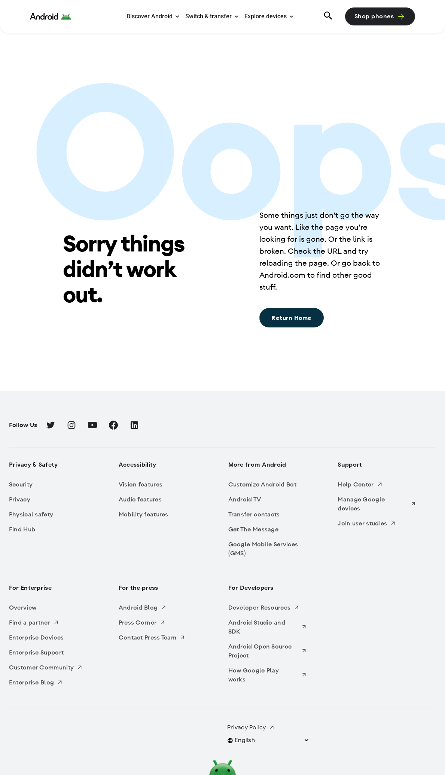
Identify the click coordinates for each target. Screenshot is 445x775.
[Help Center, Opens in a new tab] (377, 484)
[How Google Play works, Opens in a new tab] (267, 675)
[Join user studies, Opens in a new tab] (377, 523)
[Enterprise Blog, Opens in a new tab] (48, 682)
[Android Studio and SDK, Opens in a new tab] (267, 627)
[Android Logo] (50, 16)
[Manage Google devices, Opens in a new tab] (377, 504)
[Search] (327, 16)
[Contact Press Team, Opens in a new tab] (158, 637)
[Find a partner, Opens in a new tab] (48, 622)
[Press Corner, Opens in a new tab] (158, 622)
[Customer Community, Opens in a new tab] (48, 667)
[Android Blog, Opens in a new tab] (158, 607)
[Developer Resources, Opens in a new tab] (267, 607)
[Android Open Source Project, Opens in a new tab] (267, 651)
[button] (245, 740)
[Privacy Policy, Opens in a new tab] (251, 727)
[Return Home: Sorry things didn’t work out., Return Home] (291, 317)
